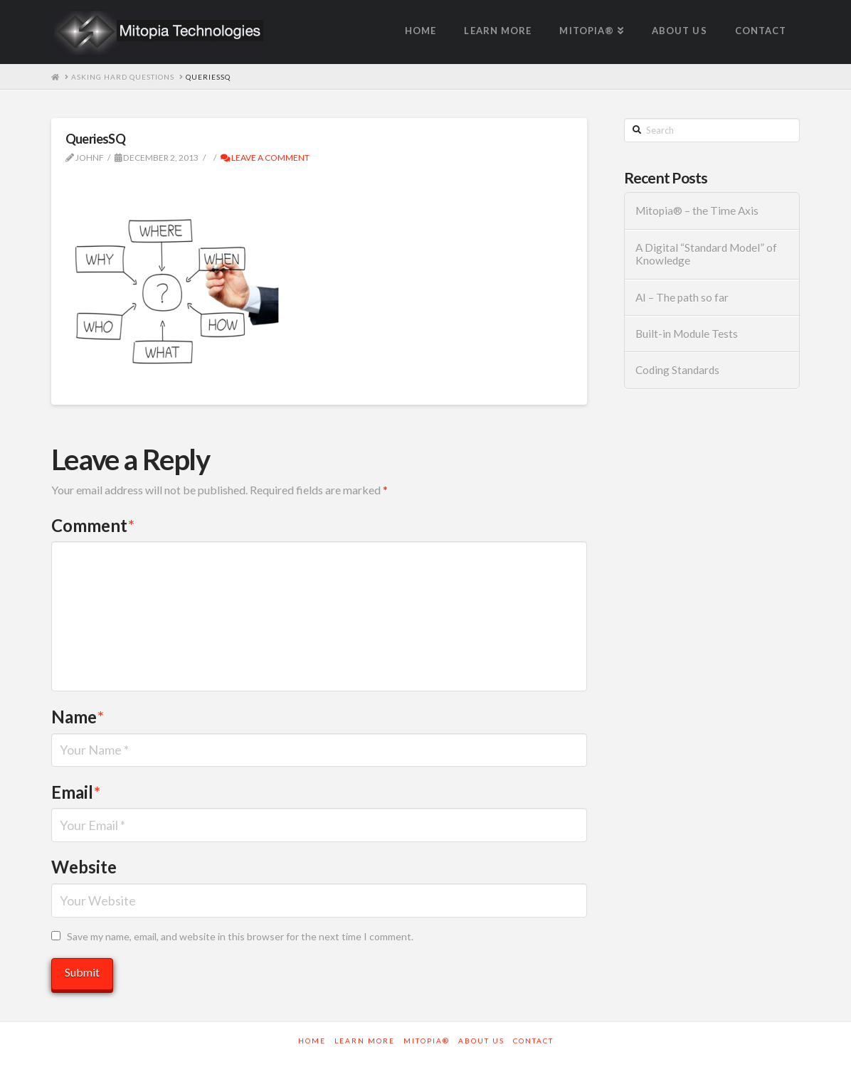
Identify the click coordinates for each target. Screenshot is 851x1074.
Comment (92, 525)
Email (75, 792)
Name (77, 716)
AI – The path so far (682, 297)
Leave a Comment (265, 157)
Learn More (364, 1040)
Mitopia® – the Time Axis (696, 210)
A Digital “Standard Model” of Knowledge (706, 254)
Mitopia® (426, 1040)
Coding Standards (677, 369)
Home (312, 1040)
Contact (533, 1040)
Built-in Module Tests (686, 333)
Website (84, 866)
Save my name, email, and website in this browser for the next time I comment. (240, 936)
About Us (481, 1040)
